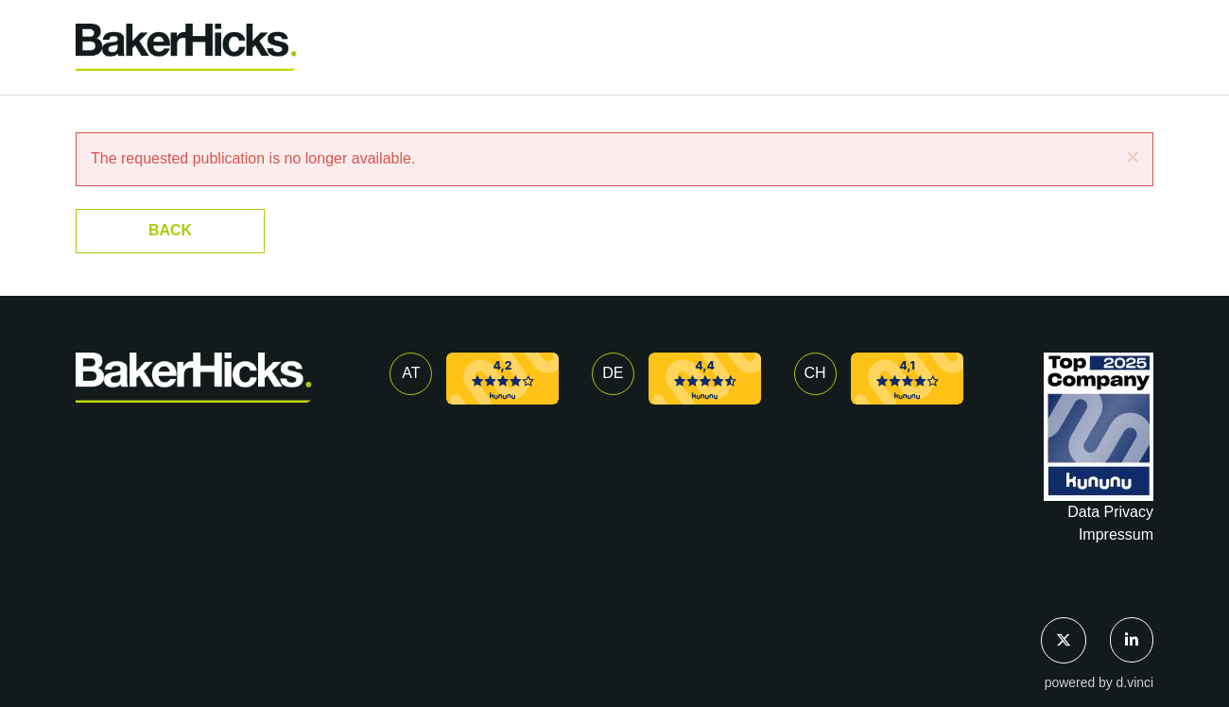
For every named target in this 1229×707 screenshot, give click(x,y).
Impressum (1116, 534)
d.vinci (1134, 682)
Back (170, 230)
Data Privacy (1110, 512)
